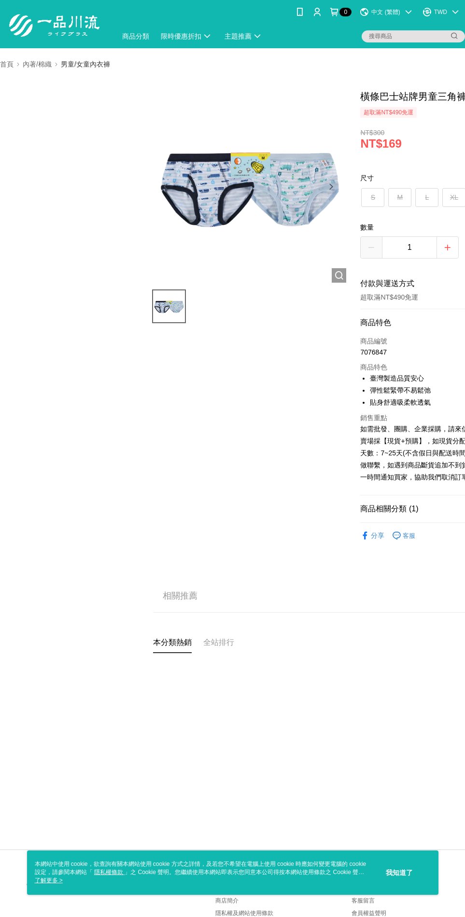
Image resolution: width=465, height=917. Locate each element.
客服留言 (363, 900)
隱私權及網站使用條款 (244, 913)
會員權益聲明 (369, 913)
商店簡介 (227, 900)
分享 (372, 536)
